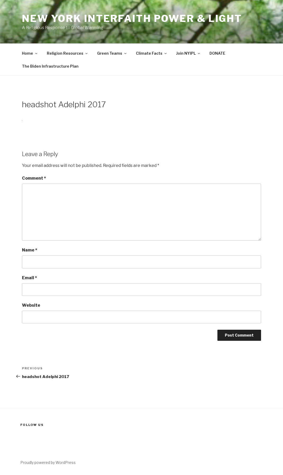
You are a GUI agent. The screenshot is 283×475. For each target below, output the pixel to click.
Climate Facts (151, 53)
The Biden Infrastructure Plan (50, 66)
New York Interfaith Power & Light (132, 18)
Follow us (32, 425)
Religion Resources (67, 53)
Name (29, 250)
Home (30, 53)
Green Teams (112, 53)
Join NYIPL (188, 53)
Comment (34, 178)
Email (29, 277)
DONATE (217, 53)
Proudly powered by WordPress (48, 462)
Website (31, 305)
